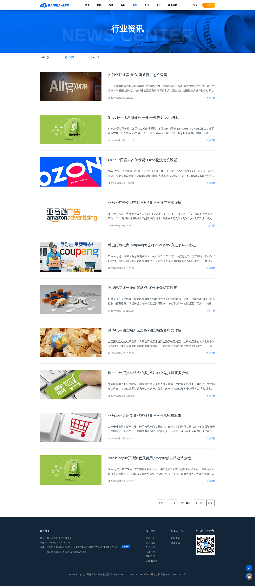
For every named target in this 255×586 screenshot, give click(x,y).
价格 (111, 5)
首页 (87, 5)
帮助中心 (175, 538)
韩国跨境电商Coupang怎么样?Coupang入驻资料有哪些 (152, 245)
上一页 (172, 503)
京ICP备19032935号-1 (137, 574)
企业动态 (44, 57)
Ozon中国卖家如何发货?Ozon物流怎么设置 (142, 160)
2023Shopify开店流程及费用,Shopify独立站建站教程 (149, 458)
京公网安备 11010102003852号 (168, 574)
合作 (123, 5)
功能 (99, 5)
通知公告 (95, 57)
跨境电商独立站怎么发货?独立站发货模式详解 (144, 330)
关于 (158, 5)
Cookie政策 (152, 561)
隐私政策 (150, 556)
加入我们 (150, 547)
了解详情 (210, 98)
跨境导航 (172, 5)
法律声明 (150, 551)
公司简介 (150, 538)
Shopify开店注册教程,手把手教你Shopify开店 (143, 117)
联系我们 (150, 542)
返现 (146, 5)
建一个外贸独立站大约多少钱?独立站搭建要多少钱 (148, 373)
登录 (195, 5)
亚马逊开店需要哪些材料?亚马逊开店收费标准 (144, 415)
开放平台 (175, 542)
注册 (209, 5)
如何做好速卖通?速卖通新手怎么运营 (137, 75)
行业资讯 (69, 57)
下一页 (198, 503)
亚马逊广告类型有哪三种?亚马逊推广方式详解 (144, 203)
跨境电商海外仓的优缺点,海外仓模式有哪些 (142, 288)
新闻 (135, 5)
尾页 (210, 503)
